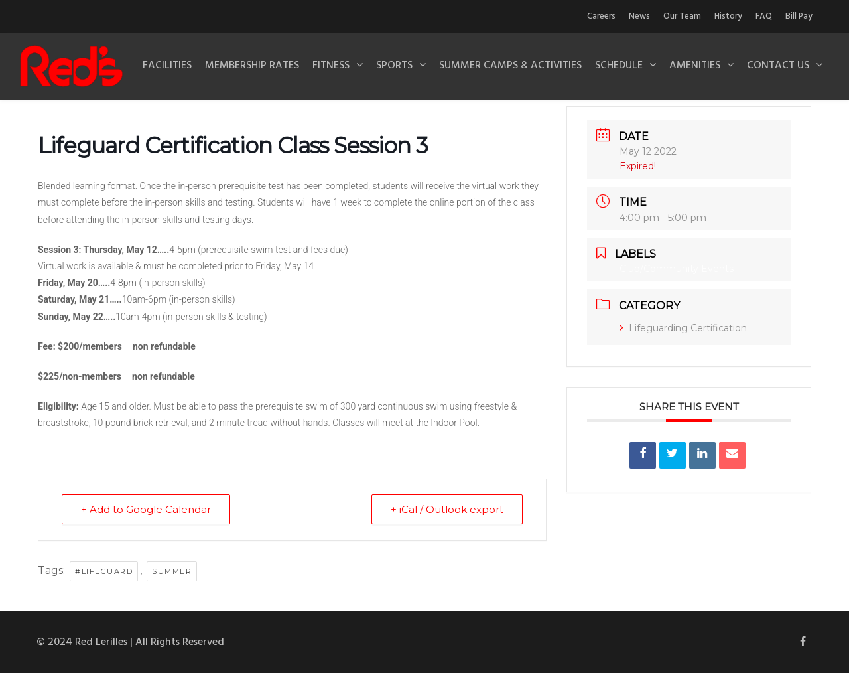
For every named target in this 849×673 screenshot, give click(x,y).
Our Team (682, 16)
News (639, 16)
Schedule (619, 65)
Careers (601, 16)
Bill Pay (799, 16)
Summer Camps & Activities (510, 65)
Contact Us (778, 65)
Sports (394, 65)
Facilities (167, 65)
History (728, 16)
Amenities (694, 65)
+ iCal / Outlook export (447, 509)
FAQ (763, 16)
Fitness (331, 65)
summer (172, 571)
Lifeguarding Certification (683, 328)
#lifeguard (104, 571)
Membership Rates (252, 65)
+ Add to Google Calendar (146, 509)
